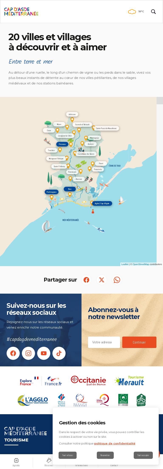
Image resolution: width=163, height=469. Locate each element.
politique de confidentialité (114, 443)
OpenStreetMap (141, 264)
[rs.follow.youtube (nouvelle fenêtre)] (43, 353)
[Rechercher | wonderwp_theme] (153, 11)
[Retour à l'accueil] (21, 12)
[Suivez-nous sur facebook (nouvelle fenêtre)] (13, 353)
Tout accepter (143, 455)
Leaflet (124, 264)
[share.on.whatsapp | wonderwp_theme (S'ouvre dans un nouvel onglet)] (117, 280)
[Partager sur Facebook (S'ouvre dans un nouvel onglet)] (86, 280)
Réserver (49, 465)
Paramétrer (105, 455)
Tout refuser (67, 455)
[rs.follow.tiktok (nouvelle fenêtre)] (59, 353)
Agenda (16, 465)
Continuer (139, 342)
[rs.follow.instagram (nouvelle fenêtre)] (28, 353)
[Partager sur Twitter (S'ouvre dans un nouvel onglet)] (101, 280)
